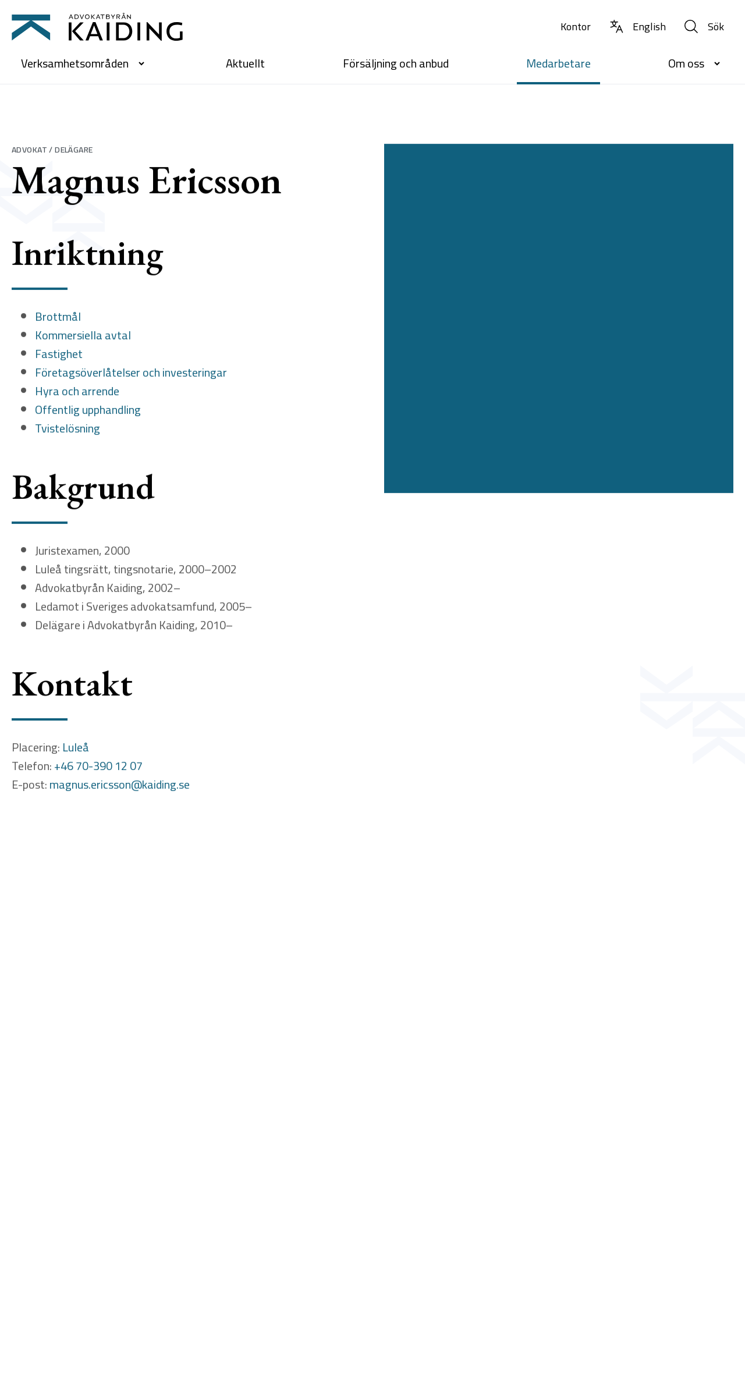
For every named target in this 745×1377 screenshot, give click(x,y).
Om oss (696, 63)
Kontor (575, 26)
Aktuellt (245, 63)
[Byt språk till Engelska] (637, 27)
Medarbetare (558, 63)
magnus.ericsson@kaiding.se (119, 787)
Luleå (75, 750)
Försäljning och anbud (396, 63)
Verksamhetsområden (84, 63)
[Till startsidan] (97, 27)
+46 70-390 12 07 (98, 769)
